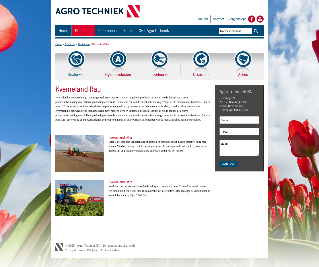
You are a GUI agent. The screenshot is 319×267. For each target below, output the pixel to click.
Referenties (107, 30)
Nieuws (203, 18)
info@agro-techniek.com (235, 109)
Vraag (239, 148)
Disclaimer (93, 250)
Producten (83, 30)
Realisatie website (110, 250)
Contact (218, 18)
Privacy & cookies (75, 250)
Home (63, 30)
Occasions (201, 74)
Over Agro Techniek (154, 30)
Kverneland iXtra (120, 181)
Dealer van (83, 44)
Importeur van (160, 74)
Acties (243, 74)
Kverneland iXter (120, 137)
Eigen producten (118, 74)
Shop (127, 30)
